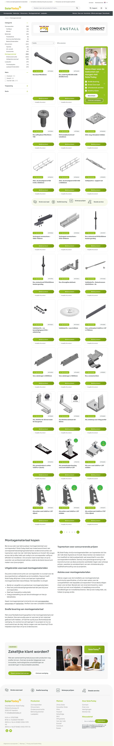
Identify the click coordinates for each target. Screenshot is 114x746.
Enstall (58, 723)
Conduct (59, 726)
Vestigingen (86, 709)
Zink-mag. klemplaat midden (95, 135)
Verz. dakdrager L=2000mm (42, 376)
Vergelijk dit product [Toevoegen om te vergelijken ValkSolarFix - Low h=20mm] (65, 343)
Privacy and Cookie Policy (33, 743)
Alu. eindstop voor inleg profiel (95, 420)
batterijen (20, 604)
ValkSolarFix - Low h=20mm (68, 328)
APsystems (60, 719)
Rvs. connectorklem (92, 376)
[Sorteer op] (43, 43)
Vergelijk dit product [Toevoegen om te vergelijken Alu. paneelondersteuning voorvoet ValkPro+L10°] (65, 478)
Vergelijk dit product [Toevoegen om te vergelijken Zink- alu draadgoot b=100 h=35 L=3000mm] (39, 194)
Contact (91, 2)
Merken (74, 13)
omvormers (9, 604)
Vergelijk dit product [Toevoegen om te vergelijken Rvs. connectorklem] (91, 387)
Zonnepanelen (8, 13)
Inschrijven (101, 721)
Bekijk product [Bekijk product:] (43, 98)
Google (84, 727)
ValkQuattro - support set (94, 181)
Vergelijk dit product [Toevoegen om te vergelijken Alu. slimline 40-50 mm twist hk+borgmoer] (39, 433)
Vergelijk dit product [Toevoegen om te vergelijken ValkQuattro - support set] (91, 194)
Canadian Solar (62, 707)
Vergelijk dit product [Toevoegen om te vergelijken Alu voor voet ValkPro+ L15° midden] (91, 478)
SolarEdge (60, 714)
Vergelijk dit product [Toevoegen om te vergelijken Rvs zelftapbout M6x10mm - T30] (39, 148)
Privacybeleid (85, 726)
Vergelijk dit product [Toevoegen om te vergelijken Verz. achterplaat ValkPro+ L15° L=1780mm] (91, 343)
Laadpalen (44, 13)
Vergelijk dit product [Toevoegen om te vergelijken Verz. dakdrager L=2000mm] (39, 387)
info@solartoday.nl (14, 713)
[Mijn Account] (101, 8)
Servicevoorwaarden (97, 726)
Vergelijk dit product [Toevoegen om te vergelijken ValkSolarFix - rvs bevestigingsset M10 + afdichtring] (39, 343)
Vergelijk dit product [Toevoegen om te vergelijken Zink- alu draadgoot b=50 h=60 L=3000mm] (65, 194)
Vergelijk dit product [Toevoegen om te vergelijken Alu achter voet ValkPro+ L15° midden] (65, 524)
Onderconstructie (37, 709)
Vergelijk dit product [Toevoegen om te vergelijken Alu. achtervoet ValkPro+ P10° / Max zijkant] (91, 524)
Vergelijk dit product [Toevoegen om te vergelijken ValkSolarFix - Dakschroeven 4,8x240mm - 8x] (91, 295)
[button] (17, 23)
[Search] (77, 8)
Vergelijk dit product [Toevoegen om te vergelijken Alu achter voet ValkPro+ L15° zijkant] (39, 524)
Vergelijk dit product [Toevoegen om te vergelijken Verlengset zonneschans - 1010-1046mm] (65, 249)
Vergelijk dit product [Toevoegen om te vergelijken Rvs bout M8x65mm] (39, 102)
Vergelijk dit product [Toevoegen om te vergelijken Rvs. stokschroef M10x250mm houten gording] (91, 249)
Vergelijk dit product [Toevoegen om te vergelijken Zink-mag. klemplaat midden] (91, 148)
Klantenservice (99, 2)
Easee (58, 728)
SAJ (58, 716)
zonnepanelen (43, 601)
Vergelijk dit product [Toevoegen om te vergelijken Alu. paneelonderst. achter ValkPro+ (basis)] (39, 478)
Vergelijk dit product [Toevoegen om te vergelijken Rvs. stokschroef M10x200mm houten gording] (39, 295)
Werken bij (86, 712)
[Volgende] (77, 532)
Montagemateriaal (34, 13)
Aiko (58, 709)
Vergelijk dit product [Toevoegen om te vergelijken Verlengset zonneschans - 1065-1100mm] (39, 249)
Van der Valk (61, 721)
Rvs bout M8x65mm (40, 75)
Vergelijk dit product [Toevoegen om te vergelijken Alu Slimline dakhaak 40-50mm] (65, 433)
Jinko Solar (60, 705)
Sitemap (22, 743)
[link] (61, 532)
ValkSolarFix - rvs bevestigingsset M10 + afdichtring (40, 330)
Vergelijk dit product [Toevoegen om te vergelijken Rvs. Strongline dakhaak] (65, 295)
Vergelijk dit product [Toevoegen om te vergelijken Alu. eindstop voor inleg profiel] (91, 433)
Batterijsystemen (37, 712)
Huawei (59, 712)
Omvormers (24, 13)
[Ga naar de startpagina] (13, 8)
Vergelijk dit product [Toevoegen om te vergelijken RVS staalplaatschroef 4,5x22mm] (65, 148)
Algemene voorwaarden (11, 743)
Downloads (106, 13)
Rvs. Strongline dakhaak (67, 282)
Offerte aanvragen (96, 13)
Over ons (80, 13)
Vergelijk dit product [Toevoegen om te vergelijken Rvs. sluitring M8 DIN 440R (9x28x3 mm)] (65, 102)
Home (7, 18)
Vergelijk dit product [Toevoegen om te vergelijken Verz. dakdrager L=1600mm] (65, 387)
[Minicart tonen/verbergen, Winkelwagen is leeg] (106, 8)
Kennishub (87, 13)
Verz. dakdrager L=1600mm (68, 376)
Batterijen (16, 13)
